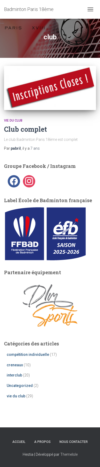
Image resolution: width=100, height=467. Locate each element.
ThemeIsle (69, 454)
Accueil (18, 442)
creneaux (15, 365)
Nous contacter (73, 442)
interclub (14, 375)
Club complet (25, 129)
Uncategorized (20, 385)
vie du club (13, 120)
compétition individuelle (28, 354)
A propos (42, 442)
